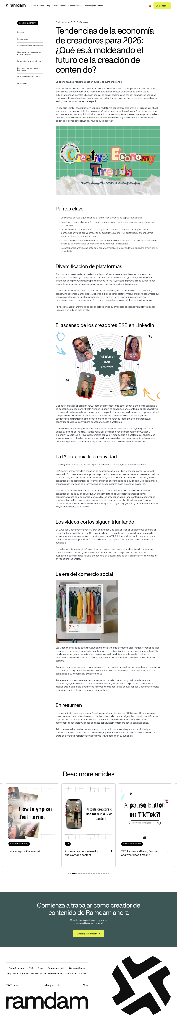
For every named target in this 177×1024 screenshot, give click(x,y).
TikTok (10, 985)
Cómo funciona (37, 6)
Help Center (13, 973)
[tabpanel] (88, 825)
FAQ (31, 968)
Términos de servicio (54, 973)
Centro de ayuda (56, 968)
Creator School (59, 6)
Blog (48, 6)
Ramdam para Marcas (93, 6)
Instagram (49, 985)
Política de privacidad (76, 973)
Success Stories (75, 6)
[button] (149, 6)
